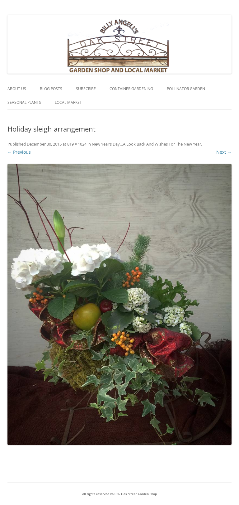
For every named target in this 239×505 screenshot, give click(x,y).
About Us (16, 88)
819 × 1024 (77, 144)
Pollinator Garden (186, 88)
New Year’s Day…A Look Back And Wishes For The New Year (146, 144)
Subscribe (86, 88)
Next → (224, 152)
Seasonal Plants (24, 102)
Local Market (68, 102)
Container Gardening (131, 88)
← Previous (19, 152)
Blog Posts (51, 88)
